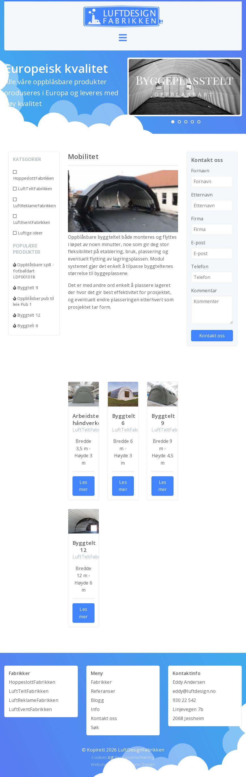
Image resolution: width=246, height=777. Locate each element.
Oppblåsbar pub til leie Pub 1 (33, 301)
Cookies (99, 757)
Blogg (97, 700)
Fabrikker (101, 682)
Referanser (103, 691)
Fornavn (200, 171)
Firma (197, 218)
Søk (95, 727)
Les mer (83, 486)
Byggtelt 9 (25, 287)
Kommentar (204, 290)
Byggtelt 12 (26, 315)
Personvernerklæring (135, 757)
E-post (198, 243)
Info (95, 709)
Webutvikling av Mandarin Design (123, 764)
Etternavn (202, 195)
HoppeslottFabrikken (33, 175)
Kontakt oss (104, 718)
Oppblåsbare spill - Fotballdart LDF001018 (33, 271)
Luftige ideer (28, 233)
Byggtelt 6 (25, 325)
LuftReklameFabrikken (34, 203)
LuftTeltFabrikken (32, 188)
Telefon (199, 266)
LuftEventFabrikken (31, 219)
